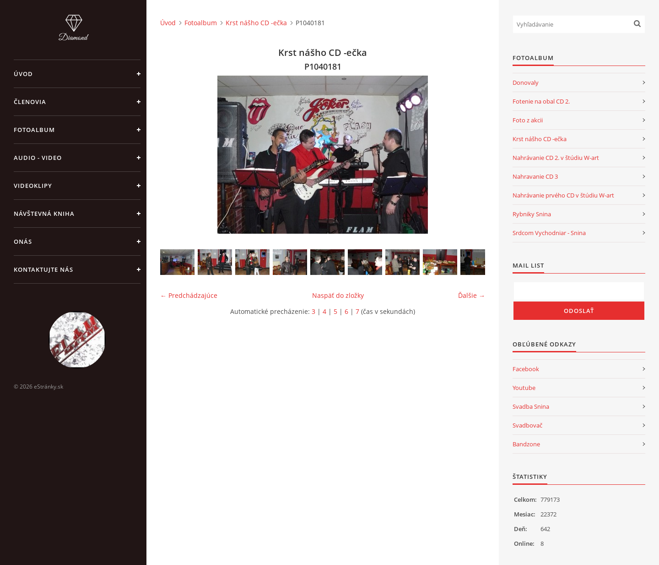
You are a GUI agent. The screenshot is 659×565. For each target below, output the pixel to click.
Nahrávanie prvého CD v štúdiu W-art (563, 195)
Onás (23, 241)
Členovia (30, 102)
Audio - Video (38, 158)
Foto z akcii (528, 120)
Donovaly (526, 82)
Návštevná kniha (44, 213)
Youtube (524, 388)
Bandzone (526, 444)
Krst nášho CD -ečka (256, 22)
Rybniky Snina (532, 214)
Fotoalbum (34, 130)
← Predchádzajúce (188, 295)
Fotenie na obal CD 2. (541, 101)
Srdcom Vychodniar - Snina (549, 233)
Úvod (23, 74)
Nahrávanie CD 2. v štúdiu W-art (556, 158)
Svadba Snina (531, 406)
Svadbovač (527, 425)
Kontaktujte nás (43, 269)
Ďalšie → (471, 295)
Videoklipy (33, 185)
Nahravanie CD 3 (535, 176)
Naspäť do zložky (338, 295)
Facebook (526, 369)
